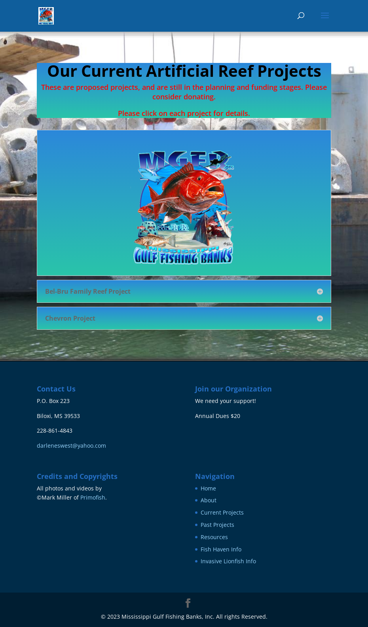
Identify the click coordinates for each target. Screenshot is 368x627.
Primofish (92, 497)
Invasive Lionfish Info (228, 561)
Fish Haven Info (221, 549)
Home (208, 488)
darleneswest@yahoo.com (71, 445)
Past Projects (217, 524)
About (208, 500)
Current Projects (222, 512)
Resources (214, 537)
